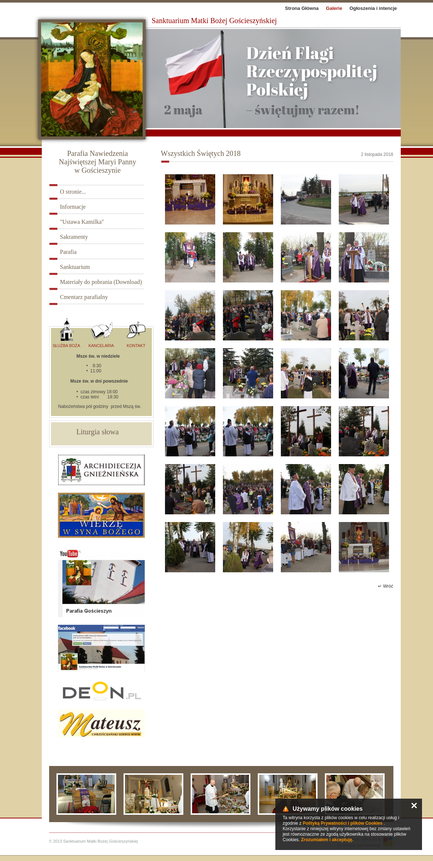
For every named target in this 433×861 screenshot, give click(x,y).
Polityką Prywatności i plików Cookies (342, 823)
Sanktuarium (75, 267)
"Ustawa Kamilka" (82, 222)
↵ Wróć (385, 586)
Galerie (334, 8)
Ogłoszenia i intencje (373, 8)
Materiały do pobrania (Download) (101, 282)
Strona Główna (302, 8)
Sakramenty (74, 237)
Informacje (73, 207)
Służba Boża (66, 333)
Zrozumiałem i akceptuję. (327, 839)
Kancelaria (101, 333)
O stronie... (73, 192)
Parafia (68, 252)
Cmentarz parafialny (84, 297)
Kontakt (135, 333)
